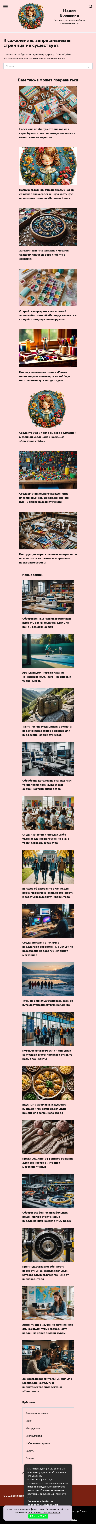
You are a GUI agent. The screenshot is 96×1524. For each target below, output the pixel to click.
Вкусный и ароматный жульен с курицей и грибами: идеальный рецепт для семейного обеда (44, 1108)
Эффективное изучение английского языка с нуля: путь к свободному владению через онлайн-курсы (47, 1328)
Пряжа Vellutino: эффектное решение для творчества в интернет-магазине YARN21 (48, 1162)
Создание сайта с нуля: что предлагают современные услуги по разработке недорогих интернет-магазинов (47, 948)
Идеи (29, 1420)
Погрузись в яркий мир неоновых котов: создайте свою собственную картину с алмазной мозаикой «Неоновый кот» (46, 193)
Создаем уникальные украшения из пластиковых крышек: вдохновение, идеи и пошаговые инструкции (44, 497)
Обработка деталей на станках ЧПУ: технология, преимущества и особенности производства (46, 784)
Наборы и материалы (38, 1443)
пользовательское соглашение (44, 1512)
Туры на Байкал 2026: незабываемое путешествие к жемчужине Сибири (47, 1002)
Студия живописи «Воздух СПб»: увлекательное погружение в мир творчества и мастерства (45, 838)
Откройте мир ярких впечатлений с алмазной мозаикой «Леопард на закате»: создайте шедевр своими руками (48, 315)
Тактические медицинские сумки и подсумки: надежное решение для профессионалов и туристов (47, 730)
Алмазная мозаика (37, 1413)
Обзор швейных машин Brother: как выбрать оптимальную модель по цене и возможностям (46, 622)
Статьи (30, 1458)
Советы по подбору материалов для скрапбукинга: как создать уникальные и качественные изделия (47, 133)
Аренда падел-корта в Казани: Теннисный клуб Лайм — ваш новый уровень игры (46, 676)
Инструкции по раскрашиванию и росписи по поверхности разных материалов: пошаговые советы (48, 558)
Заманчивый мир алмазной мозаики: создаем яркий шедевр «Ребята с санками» (44, 254)
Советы (30, 1450)
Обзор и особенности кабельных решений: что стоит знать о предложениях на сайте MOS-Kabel (46, 1216)
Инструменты (34, 1435)
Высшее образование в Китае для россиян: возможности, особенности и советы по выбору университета (48, 892)
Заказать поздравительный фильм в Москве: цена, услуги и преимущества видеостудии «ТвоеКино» (47, 1385)
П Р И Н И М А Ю (38, 1516)
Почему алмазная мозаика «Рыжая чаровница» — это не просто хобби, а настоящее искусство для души (44, 376)
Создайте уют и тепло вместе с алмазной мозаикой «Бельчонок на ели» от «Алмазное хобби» (47, 436)
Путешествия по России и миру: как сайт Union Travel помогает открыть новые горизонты (47, 1054)
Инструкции (33, 1428)
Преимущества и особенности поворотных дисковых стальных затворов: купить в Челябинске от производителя (45, 1272)
